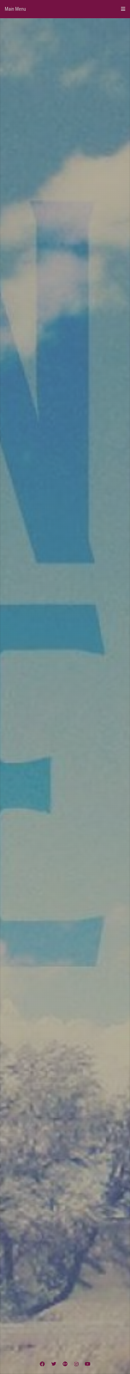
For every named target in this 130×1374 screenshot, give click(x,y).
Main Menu (65, 9)
